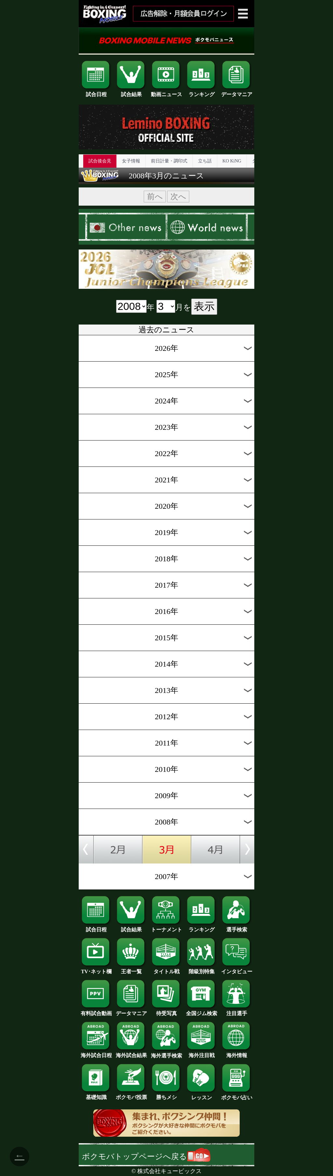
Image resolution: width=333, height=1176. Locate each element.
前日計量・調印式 (169, 161)
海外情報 (237, 1053)
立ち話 (205, 161)
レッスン (202, 1095)
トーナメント (166, 927)
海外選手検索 (166, 1053)
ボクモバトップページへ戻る (146, 1156)
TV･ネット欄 (96, 969)
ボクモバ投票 (131, 1095)
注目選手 (237, 1011)
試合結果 (131, 92)
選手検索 (237, 927)
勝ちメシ (166, 1095)
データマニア (237, 92)
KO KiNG (231, 161)
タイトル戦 (166, 969)
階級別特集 (202, 969)
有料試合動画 (96, 1011)
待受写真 (166, 1011)
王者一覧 (131, 969)
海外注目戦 (202, 1053)
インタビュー (237, 969)
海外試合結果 (131, 1053)
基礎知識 (96, 1095)
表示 (204, 306)
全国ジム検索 (202, 1011)
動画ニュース (166, 92)
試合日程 (96, 92)
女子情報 (131, 161)
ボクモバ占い (237, 1095)
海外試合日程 (96, 1053)
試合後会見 (99, 161)
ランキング (202, 92)
